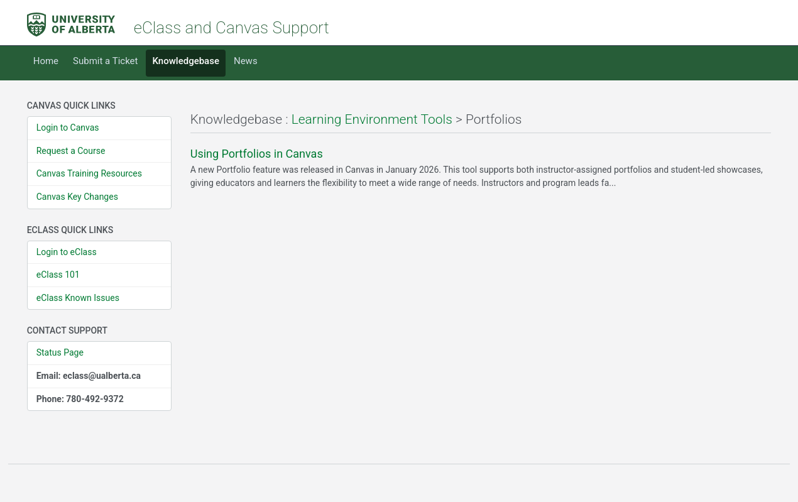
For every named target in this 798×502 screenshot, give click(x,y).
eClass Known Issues (77, 298)
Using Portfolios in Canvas (256, 154)
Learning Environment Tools (372, 119)
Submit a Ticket (105, 61)
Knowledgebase (185, 61)
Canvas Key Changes (77, 197)
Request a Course (71, 151)
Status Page (60, 352)
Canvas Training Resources (89, 173)
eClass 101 (58, 275)
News (246, 61)
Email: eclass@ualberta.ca (88, 376)
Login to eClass (66, 252)
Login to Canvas (67, 128)
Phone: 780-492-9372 (80, 399)
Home (45, 61)
